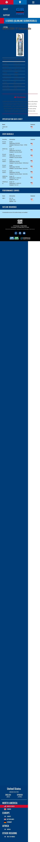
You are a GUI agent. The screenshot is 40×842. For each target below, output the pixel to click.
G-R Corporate (16, 226)
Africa (8, 829)
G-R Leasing (13, 227)
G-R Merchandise (23, 226)
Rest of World (10, 836)
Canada (7, 809)
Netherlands (9, 819)
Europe (8, 816)
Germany (8, 822)
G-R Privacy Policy (20, 227)
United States (9, 806)
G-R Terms (27, 227)
